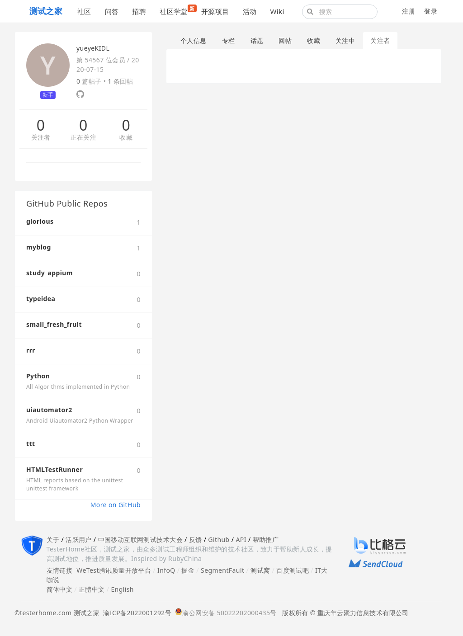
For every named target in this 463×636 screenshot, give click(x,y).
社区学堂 (177, 10)
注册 (408, 11)
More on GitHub (115, 504)
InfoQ (166, 570)
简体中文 (60, 589)
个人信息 (193, 40)
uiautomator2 (49, 409)
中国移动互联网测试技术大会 (140, 539)
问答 (112, 11)
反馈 (195, 539)
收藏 (125, 137)
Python (38, 376)
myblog (38, 247)
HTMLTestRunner (54, 469)
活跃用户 (79, 539)
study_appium (49, 273)
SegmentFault (222, 570)
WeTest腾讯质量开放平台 (113, 570)
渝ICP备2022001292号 (135, 612)
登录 (430, 11)
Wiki (277, 11)
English (122, 589)
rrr (30, 350)
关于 (53, 539)
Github (218, 539)
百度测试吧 (292, 570)
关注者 (41, 137)
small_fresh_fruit (54, 324)
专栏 (228, 40)
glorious (39, 221)
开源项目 (215, 11)
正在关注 (84, 137)
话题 (257, 40)
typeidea (40, 298)
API (241, 539)
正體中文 (92, 589)
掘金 (187, 570)
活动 (250, 11)
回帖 (285, 40)
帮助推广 (266, 539)
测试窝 (260, 570)
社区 (84, 11)
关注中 (345, 40)
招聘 (139, 11)
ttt (30, 443)
